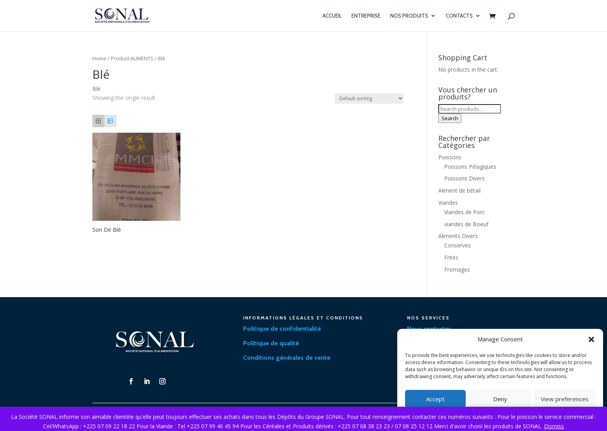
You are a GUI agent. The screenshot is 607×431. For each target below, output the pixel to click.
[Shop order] (369, 98)
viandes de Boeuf (466, 224)
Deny (500, 399)
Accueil (332, 16)
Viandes (448, 202)
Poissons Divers (464, 178)
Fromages (457, 269)
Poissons (449, 157)
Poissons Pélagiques (470, 166)
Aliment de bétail (459, 190)
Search (449, 118)
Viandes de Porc (464, 212)
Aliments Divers (458, 236)
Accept (435, 399)
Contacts (459, 16)
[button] (591, 339)
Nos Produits (409, 16)
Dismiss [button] (554, 426)
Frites (451, 257)
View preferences (565, 399)
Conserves (457, 245)
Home (99, 58)
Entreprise (365, 16)
